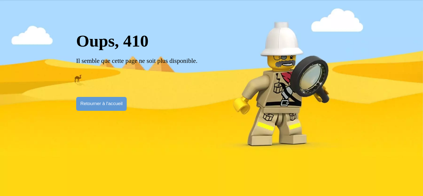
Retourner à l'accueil (101, 103)
